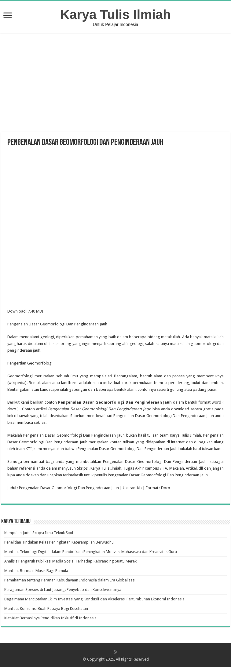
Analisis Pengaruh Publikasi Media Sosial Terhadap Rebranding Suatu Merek (70, 561)
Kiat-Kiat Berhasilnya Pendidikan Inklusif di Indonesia (50, 618)
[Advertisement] (115, 83)
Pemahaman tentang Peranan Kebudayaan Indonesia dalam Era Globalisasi (69, 580)
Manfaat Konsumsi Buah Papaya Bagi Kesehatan (46, 608)
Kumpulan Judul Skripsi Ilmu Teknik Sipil (38, 532)
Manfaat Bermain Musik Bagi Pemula (36, 570)
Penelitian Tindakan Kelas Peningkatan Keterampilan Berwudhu (59, 542)
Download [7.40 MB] (25, 311)
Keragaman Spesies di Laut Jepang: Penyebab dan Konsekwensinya (62, 589)
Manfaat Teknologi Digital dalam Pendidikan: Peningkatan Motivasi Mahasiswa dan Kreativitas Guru (90, 551)
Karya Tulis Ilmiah (115, 14)
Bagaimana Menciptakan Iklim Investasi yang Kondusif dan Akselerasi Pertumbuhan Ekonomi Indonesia (94, 599)
